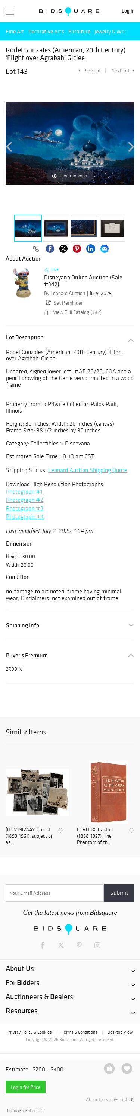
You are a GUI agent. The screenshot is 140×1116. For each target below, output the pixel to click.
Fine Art (15, 31)
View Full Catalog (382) (72, 312)
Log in (128, 11)
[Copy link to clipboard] (36, 249)
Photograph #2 (24, 499)
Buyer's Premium (27, 655)
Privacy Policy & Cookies (29, 1032)
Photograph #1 (24, 491)
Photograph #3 (24, 508)
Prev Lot (89, 71)
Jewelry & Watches (115, 31)
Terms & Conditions (79, 1032)
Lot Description (25, 337)
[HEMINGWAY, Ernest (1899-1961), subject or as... (29, 836)
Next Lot (122, 71)
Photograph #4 (25, 516)
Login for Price (25, 1087)
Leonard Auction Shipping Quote (87, 470)
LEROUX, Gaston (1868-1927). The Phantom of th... (95, 836)
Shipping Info (22, 625)
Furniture (79, 31)
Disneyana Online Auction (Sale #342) (83, 280)
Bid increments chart (25, 1110)
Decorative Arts (46, 31)
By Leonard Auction (64, 293)
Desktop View (120, 1032)
